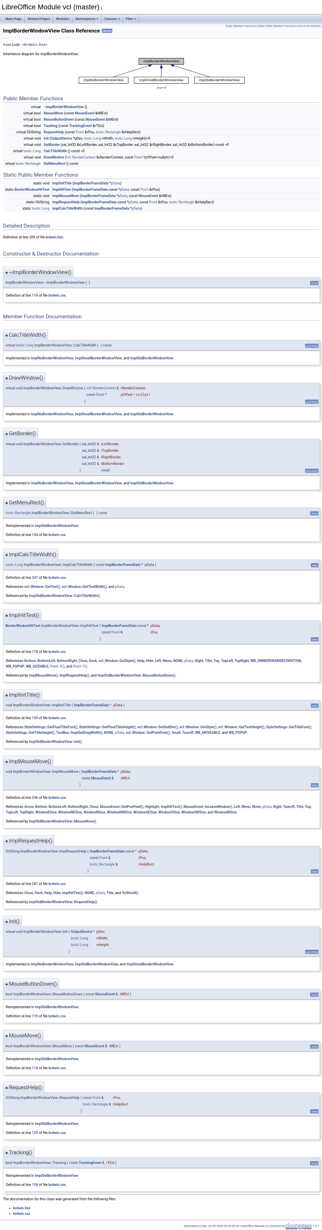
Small (176, 733)
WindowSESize (145, 812)
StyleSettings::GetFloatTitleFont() (50, 727)
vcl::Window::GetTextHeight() (241, 727)
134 (35, 535)
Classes (112, 19)
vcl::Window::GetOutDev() (157, 727)
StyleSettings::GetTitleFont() (288, 727)
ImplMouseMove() (43, 675)
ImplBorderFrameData (91, 183)
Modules (62, 19)
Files (131, 19)
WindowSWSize (193, 812)
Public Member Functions (241, 26)
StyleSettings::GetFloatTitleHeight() (107, 727)
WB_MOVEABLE (207, 733)
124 (35, 1185)
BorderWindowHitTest (32, 189)
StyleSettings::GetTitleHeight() (30, 733)
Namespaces (87, 19)
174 (35, 652)
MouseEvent (84, 113)
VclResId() (130, 893)
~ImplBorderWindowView (64, 107)
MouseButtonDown (59, 119)
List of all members (309, 26)
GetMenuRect (54, 164)
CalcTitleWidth (55, 151)
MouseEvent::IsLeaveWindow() (207, 807)
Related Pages (39, 19)
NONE (177, 661)
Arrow (29, 807)
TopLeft (227, 661)
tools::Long (92, 138)
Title (208, 661)
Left (158, 661)
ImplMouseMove (65, 196)
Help (140, 661)
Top (216, 661)
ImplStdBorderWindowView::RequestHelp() (63, 902)
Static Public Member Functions (277, 26)
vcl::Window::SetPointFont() (148, 733)
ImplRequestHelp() (74, 675)
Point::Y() (80, 666)
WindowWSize (225, 812)
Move (256, 807)
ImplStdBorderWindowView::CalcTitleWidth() (64, 596)
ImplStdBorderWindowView (151, 358)
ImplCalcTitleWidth (67, 208)
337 (35, 578)
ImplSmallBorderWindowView (98, 358)
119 (35, 1016)
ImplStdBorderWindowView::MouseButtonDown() (136, 675)
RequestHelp (54, 132)
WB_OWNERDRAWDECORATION (276, 661)
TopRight (242, 661)
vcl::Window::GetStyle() (117, 661)
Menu (167, 661)
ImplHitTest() (171, 807)
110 (35, 295)
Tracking (50, 126)
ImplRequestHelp (66, 202)
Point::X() (57, 666)
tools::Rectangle (108, 132)
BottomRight (67, 661)
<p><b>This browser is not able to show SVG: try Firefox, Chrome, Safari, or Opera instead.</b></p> (162, 71)
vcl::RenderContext (80, 157)
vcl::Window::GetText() (42, 587)
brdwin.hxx (34, 44)
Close (83, 661)
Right (199, 661)
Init (46, 138)
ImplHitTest (61, 189)
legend (161, 87)
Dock (93, 661)
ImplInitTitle (62, 183)
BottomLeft (46, 661)
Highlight (152, 807)
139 (35, 718)
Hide (149, 661)
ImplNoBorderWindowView (52, 358)
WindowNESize (70, 812)
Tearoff (188, 733)
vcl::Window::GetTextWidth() (84, 587)
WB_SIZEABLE (37, 666)
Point (80, 132)
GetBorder (52, 145)
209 (32, 237)
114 (35, 1068)
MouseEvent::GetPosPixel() (121, 807)
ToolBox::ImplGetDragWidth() (79, 733)
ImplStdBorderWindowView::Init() (55, 742)
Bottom (30, 661)
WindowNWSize (119, 812)
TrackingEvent (80, 126)
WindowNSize (94, 812)
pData (115, 183)
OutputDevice (61, 138)
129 (35, 1133)
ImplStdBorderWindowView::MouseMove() (62, 821)
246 (35, 798)
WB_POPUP (15, 666)
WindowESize (46, 812)
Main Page (14, 19)
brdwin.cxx (57, 295)
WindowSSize (169, 812)
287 (35, 884)
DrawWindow (54, 157)
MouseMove (53, 113)
